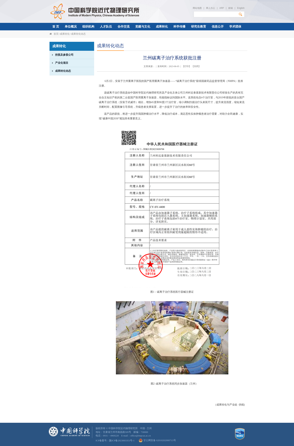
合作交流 (124, 26)
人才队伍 (106, 26)
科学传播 (179, 26)
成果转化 (162, 26)
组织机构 (88, 26)
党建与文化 (142, 26)
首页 (56, 33)
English (240, 8)
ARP (221, 8)
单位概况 (71, 26)
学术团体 (235, 26)
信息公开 (218, 26)
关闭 (196, 66)
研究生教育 (198, 26)
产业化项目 (59, 63)
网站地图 (197, 8)
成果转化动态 (78, 33)
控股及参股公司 (62, 55)
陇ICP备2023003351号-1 (121, 440)
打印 (186, 66)
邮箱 (230, 8)
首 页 (55, 26)
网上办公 (210, 8)
